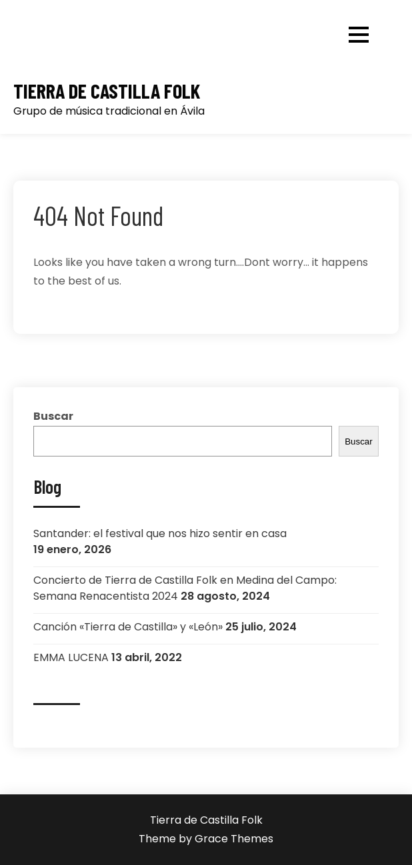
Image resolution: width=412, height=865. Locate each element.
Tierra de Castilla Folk (106, 91)
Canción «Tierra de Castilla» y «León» (128, 626)
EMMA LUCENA (71, 657)
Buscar (53, 416)
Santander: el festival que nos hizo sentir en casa (160, 533)
